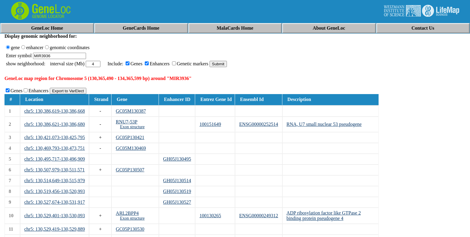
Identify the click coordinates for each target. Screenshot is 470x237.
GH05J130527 (177, 202)
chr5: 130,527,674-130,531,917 (54, 202)
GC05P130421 (130, 137)
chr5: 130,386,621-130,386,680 (54, 124)
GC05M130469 (131, 148)
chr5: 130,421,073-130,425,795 (54, 137)
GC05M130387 (131, 111)
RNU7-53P (126, 121)
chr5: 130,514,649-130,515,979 (54, 180)
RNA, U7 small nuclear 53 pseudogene (324, 124)
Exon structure (132, 127)
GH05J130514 (177, 180)
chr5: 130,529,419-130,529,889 (54, 229)
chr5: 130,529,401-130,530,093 (54, 215)
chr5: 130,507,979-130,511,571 (54, 169)
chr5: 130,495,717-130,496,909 (54, 158)
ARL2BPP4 (127, 213)
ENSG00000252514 (258, 124)
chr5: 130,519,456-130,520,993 (54, 191)
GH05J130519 (177, 191)
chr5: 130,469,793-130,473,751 (54, 148)
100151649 (210, 124)
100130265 (210, 215)
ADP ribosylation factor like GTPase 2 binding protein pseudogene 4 (324, 215)
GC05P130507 (130, 169)
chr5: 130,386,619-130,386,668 (54, 111)
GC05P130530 (130, 229)
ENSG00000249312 (258, 215)
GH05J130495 (177, 158)
